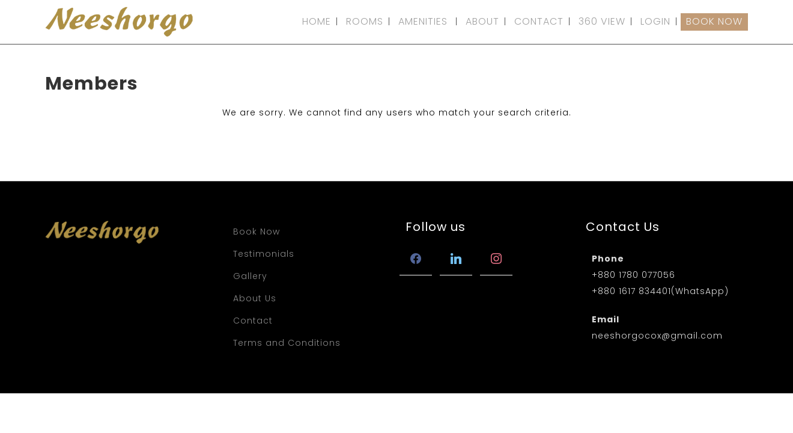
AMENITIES (423, 21)
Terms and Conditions (287, 343)
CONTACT (539, 21)
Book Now (256, 232)
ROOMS (364, 21)
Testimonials (263, 254)
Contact (253, 321)
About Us (254, 298)
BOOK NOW (714, 21)
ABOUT (482, 21)
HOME (316, 21)
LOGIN (655, 21)
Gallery (250, 276)
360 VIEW (602, 21)
